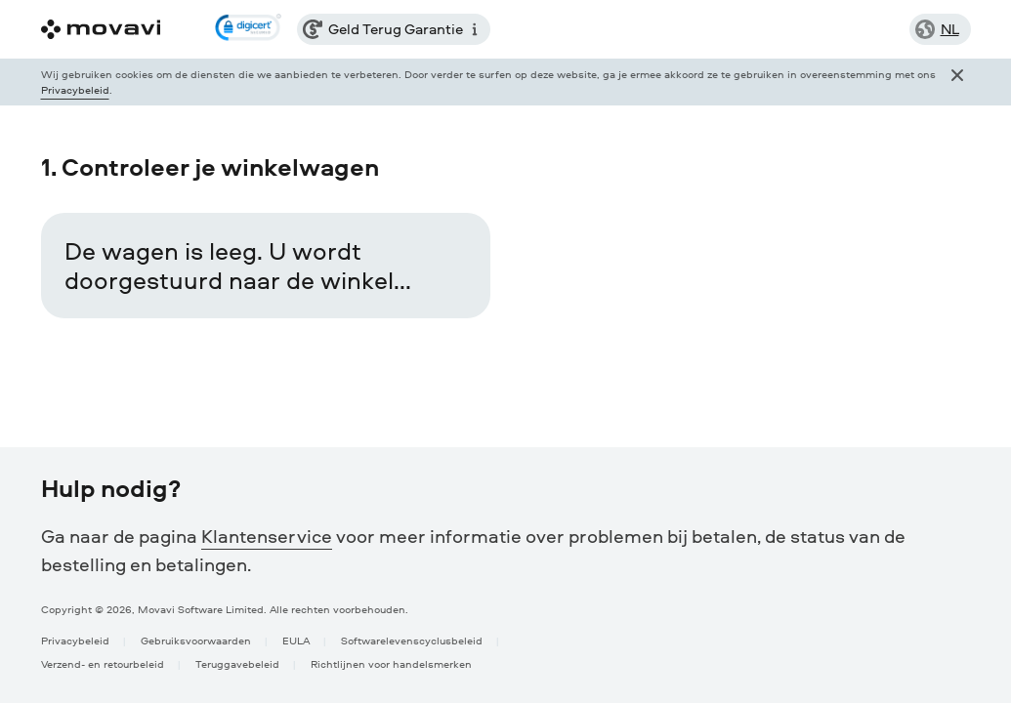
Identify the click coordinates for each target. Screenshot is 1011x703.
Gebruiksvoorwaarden (196, 640)
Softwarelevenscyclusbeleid (412, 640)
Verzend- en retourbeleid (102, 663)
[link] (248, 29)
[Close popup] (957, 82)
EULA (296, 640)
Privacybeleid (75, 89)
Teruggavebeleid (237, 663)
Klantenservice (266, 536)
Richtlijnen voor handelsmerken (391, 663)
